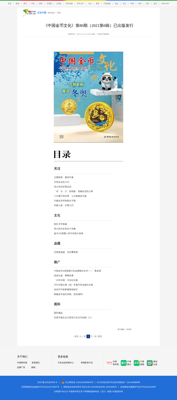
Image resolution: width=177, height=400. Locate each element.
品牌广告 (21, 367)
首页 (9, 4)
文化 (124, 4)
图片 (25, 4)
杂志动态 (51, 13)
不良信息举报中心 (66, 363)
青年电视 (69, 4)
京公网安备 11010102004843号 (77, 382)
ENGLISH (165, 4)
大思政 (58, 4)
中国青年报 (22, 363)
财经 (41, 4)
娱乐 (155, 4)
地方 (147, 4)
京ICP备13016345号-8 (47, 382)
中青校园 (107, 4)
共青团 (49, 4)
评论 (33, 4)
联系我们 (36, 363)
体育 (140, 4)
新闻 (17, 4)
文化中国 (41, 12)
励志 (116, 4)
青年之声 (80, 4)
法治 (90, 4)
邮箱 (33, 367)
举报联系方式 (87, 363)
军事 (132, 4)
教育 (97, 4)
